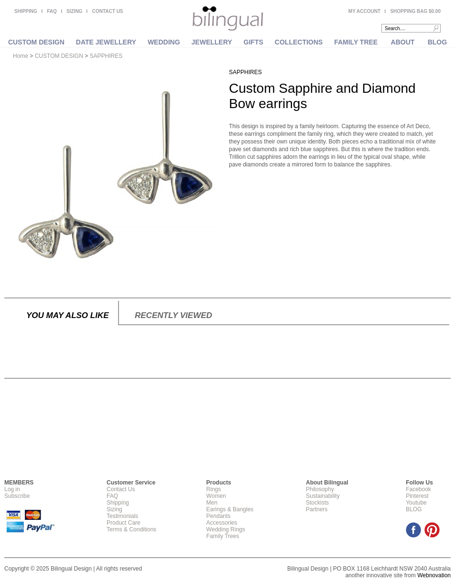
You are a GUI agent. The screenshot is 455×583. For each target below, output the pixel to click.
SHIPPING (25, 11)
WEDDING (164, 42)
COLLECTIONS (299, 42)
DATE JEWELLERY (106, 42)
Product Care (124, 522)
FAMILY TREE (356, 42)
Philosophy (320, 489)
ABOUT (403, 42)
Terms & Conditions (131, 529)
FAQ (52, 11)
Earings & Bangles (230, 509)
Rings (213, 489)
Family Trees (222, 536)
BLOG (437, 42)
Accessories (222, 522)
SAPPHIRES (106, 56)
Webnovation (434, 575)
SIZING (74, 11)
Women (216, 496)
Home (20, 56)
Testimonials (122, 516)
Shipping (118, 502)
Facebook (418, 489)
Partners (316, 509)
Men (211, 502)
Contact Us (121, 489)
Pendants (218, 516)
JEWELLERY (212, 42)
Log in (12, 489)
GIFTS (253, 42)
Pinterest (417, 496)
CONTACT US (107, 11)
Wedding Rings (225, 529)
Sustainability (323, 496)
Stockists (317, 502)
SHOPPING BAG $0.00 (415, 11)
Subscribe (17, 496)
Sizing (114, 509)
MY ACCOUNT (364, 11)
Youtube (416, 502)
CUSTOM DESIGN (36, 42)
